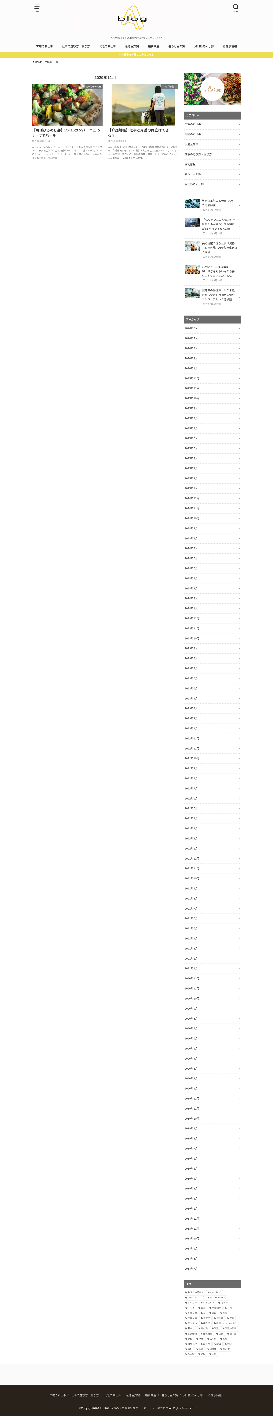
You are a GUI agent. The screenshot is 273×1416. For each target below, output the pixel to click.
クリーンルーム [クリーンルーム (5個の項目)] (218, 1297)
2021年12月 (192, 858)
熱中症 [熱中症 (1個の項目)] (233, 1333)
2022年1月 (191, 848)
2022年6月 (191, 798)
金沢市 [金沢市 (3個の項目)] (226, 1349)
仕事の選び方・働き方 (76, 46)
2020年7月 (191, 1028)
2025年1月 (191, 488)
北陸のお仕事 (107, 46)
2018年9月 (191, 1248)
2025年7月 (191, 428)
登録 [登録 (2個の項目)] (190, 1339)
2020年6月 (191, 1038)
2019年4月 (191, 1178)
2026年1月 (191, 368)
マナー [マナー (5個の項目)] (224, 1302)
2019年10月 (192, 1118)
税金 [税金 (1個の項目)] (225, 1339)
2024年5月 (191, 568)
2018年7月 (191, 1268)
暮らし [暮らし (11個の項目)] (191, 1328)
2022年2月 (191, 838)
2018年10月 (192, 1238)
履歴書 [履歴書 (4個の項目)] (220, 1318)
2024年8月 (191, 538)
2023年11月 (192, 628)
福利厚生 (153, 46)
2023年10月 (192, 638)
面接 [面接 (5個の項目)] (214, 1354)
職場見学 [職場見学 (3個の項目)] (192, 1344)
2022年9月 (191, 768)
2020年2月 (191, 1078)
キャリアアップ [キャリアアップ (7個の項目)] (196, 1297)
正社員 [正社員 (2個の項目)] (204, 1328)
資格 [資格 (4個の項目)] (190, 1349)
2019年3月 (191, 1188)
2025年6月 (191, 438)
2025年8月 (191, 418)
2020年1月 (191, 1088)
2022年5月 (191, 808)
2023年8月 (191, 658)
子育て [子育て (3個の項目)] (206, 1318)
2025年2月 (191, 478)
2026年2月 (191, 358)
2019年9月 (191, 1128)
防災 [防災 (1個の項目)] (203, 1354)
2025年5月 (191, 448)
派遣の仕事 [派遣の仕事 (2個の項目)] (230, 1328)
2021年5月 (191, 928)
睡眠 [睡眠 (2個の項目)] (201, 1339)
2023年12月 (192, 618)
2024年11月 (192, 508)
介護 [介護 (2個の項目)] (229, 1308)
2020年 (48, 62)
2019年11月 (192, 1108)
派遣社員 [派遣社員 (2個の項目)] (207, 1333)
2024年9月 (191, 528)
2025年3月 (191, 468)
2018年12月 (192, 1218)
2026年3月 (191, 348)
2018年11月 (192, 1228)
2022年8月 (191, 778)
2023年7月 (191, 668)
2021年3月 (191, 948)
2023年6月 (191, 678)
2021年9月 (191, 888)
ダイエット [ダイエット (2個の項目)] (209, 1302)
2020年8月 (191, 1018)
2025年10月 (192, 398)
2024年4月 (191, 578)
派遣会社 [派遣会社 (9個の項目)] (192, 1333)
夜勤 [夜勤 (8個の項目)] (225, 1313)
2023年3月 (191, 708)
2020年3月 (191, 1068)
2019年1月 (191, 1208)
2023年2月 (191, 718)
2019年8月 (191, 1138)
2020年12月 (192, 978)
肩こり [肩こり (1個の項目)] (206, 1344)
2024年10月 (192, 518)
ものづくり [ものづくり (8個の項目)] (215, 1292)
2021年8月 (191, 898)
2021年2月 (191, 958)
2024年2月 (191, 598)
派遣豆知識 (132, 46)
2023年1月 (191, 728)
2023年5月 (191, 688)
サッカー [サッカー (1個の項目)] (192, 1302)
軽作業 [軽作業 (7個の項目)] (213, 1349)
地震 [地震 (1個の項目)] (214, 1313)
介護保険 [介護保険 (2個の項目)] (192, 1313)
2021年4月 (191, 938)
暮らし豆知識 (176, 46)
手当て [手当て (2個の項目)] (206, 1323)
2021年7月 (191, 908)
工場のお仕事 (44, 46)
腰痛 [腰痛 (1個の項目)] (219, 1344)
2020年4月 (191, 1058)
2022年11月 (192, 748)
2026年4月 (191, 338)
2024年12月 (192, 498)
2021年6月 (191, 918)
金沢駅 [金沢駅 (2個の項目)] (191, 1354)
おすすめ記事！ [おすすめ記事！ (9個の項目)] (196, 1292)
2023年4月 (191, 698)
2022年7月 (191, 788)
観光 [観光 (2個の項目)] (229, 1344)
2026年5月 (191, 328)
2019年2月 (191, 1198)
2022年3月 (191, 828)
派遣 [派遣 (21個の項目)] (216, 1328)
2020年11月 (192, 988)
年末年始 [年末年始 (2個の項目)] (192, 1323)
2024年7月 (191, 548)
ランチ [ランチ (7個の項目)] (191, 1308)
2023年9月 (191, 648)
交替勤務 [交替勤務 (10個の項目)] (216, 1308)
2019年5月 (191, 1168)
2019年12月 (192, 1098)
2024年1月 (191, 608)
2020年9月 (191, 1008)
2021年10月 (192, 878)
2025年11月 (192, 388)
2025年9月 (191, 408)
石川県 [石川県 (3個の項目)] (213, 1339)
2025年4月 (191, 458)
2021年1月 (191, 968)
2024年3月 (191, 588)
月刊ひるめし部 (204, 46)
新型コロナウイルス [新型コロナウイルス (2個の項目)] (227, 1323)
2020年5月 (191, 1048)
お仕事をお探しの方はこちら (137, 54)
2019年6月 (191, 1158)
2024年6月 (191, 558)
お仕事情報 (230, 46)
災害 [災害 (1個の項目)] (221, 1333)
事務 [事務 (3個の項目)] (203, 1308)
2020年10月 (192, 998)
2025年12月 (192, 378)
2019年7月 (191, 1148)
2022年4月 (191, 818)
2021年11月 (192, 868)
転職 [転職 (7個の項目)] (201, 1349)
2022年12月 (192, 738)
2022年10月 (192, 758)
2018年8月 (191, 1258)
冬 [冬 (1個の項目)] (204, 1313)
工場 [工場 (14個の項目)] (232, 1318)
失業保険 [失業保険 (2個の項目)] (192, 1318)
